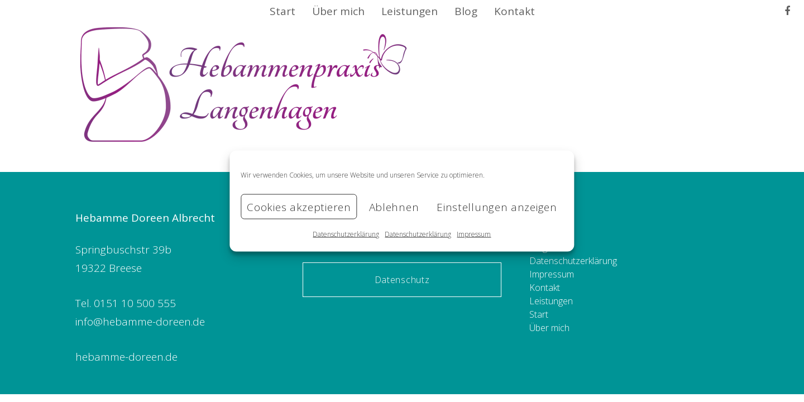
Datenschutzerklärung (346, 234)
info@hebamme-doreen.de (140, 321)
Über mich (549, 328)
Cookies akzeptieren (299, 206)
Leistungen (551, 301)
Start (538, 314)
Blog (538, 247)
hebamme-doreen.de (126, 357)
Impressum (474, 234)
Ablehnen (394, 206)
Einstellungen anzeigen (497, 206)
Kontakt (544, 287)
